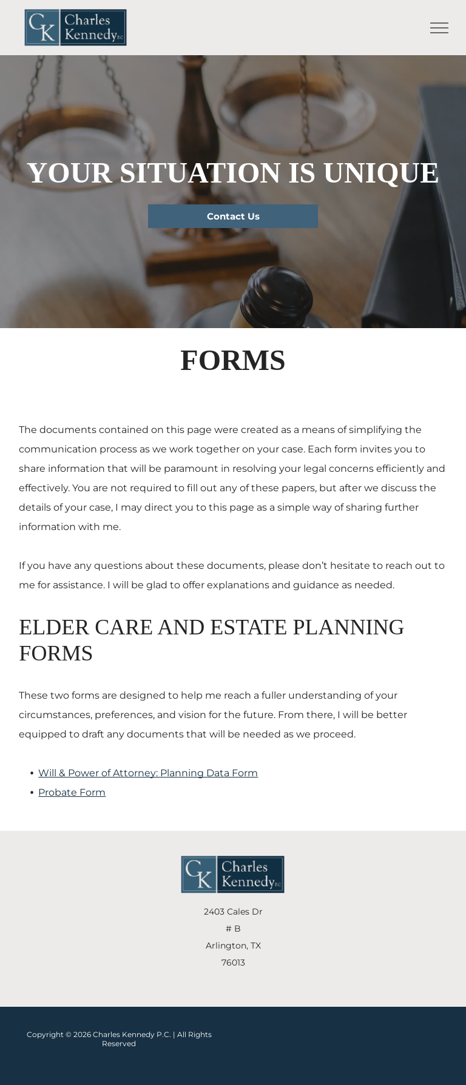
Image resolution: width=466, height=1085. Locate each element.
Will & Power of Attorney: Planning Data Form (148, 773)
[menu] (439, 28)
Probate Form (72, 792)
